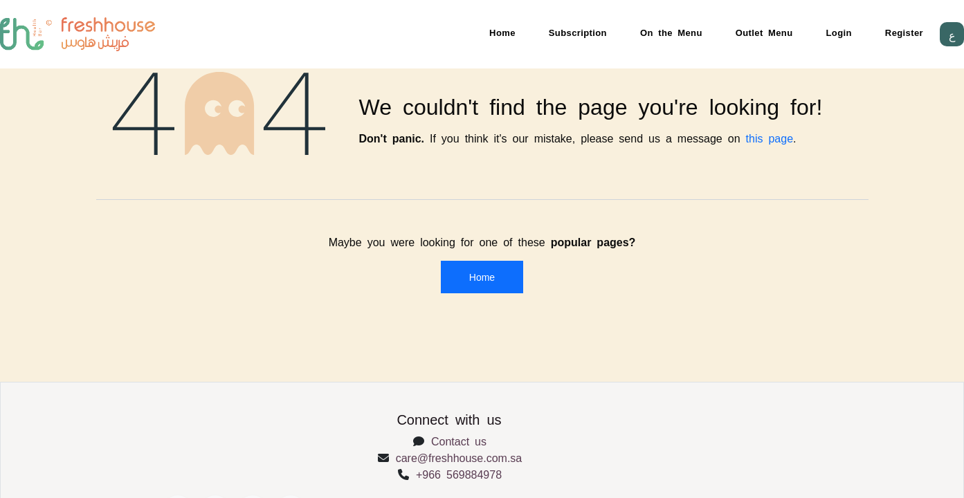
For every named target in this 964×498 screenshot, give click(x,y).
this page (770, 137)
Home (502, 32)
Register (904, 32)
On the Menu (671, 32)
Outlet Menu (764, 32)
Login (839, 32)
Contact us (458, 440)
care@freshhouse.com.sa (459, 457)
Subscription (578, 32)
